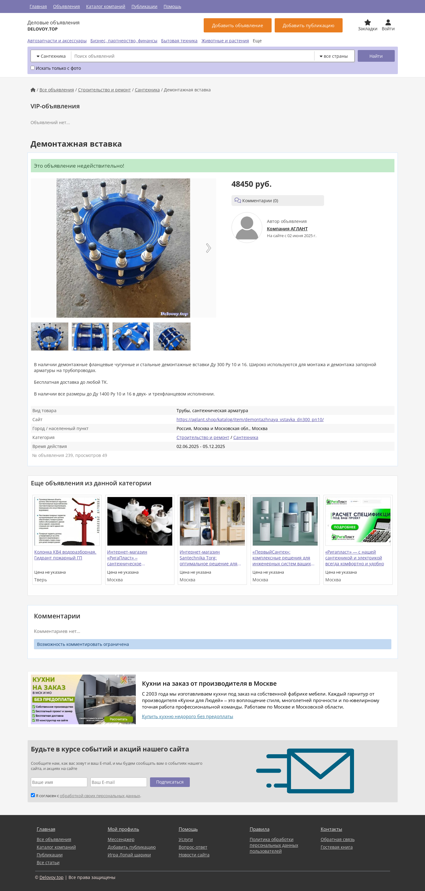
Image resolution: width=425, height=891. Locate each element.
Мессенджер (121, 839)
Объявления (66, 6)
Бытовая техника (179, 41)
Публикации (144, 6)
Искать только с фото (56, 68)
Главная (38, 6)
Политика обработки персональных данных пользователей (274, 845)
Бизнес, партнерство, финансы (123, 41)
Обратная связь (338, 839)
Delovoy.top (52, 877)
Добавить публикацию (132, 847)
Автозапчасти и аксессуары (57, 41)
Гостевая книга (337, 847)
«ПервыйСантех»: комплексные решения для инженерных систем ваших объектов (281, 558)
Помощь (172, 6)
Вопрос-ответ (193, 847)
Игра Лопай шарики (129, 855)
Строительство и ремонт (104, 90)
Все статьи (48, 862)
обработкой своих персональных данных (100, 795)
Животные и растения (225, 41)
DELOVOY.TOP (42, 29)
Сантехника (147, 90)
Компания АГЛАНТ (287, 229)
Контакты (331, 829)
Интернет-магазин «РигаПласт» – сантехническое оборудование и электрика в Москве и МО (137, 558)
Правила (259, 829)
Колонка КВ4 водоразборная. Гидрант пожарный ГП (65, 555)
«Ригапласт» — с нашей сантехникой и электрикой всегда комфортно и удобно (354, 558)
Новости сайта (194, 855)
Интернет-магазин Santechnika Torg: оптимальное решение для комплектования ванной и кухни (208, 558)
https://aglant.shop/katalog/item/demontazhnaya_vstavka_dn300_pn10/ (250, 419)
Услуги (186, 839)
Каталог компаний (105, 6)
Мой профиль (123, 829)
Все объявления (57, 90)
